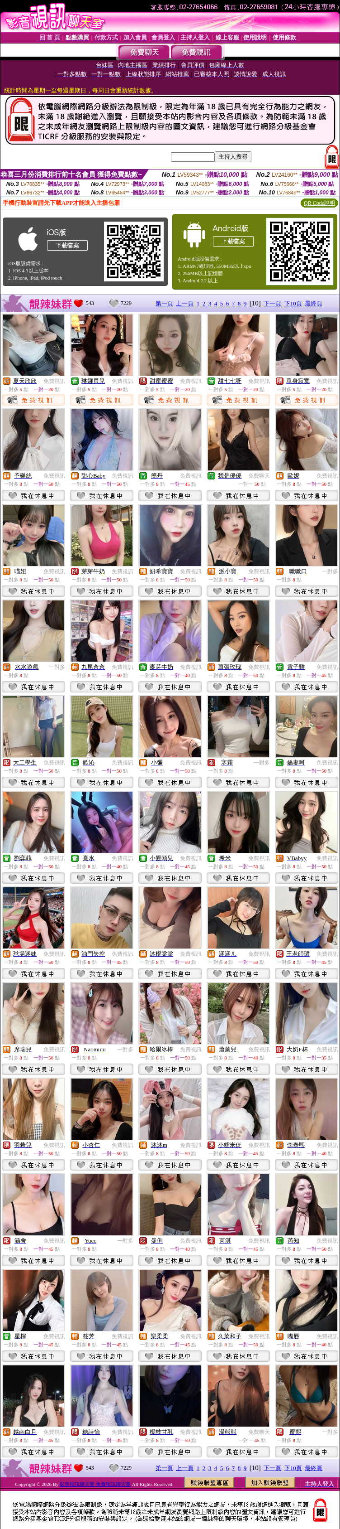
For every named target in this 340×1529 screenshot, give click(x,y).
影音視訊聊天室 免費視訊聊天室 (95, 1484)
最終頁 (313, 303)
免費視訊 (54, 381)
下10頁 (293, 303)
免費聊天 (259, 476)
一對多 (330, 571)
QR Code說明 (319, 203)
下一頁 (272, 303)
